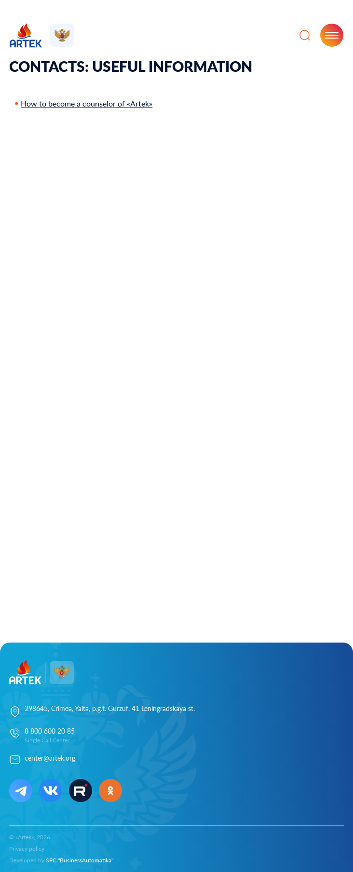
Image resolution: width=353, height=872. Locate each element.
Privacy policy (26, 848)
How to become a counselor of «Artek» (86, 103)
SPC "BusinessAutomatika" (79, 860)
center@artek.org (50, 758)
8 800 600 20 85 (50, 731)
